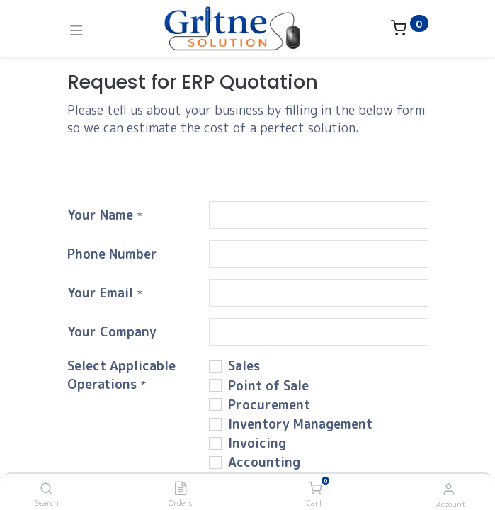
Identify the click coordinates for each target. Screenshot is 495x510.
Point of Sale (268, 386)
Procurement (269, 405)
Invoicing (257, 443)
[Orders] (180, 488)
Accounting (264, 462)
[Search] (46, 488)
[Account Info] (448, 488)
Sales (244, 366)
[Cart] (314, 488)
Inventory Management (300, 424)
